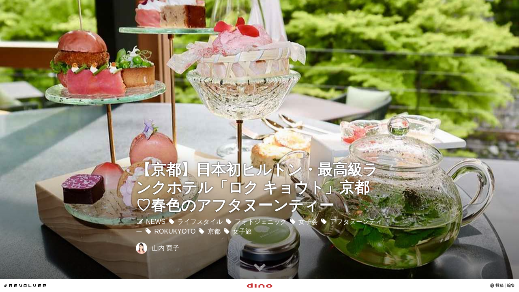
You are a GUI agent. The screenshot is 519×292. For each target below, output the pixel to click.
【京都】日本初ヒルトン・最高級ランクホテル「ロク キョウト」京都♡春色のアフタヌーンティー (257, 187)
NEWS (150, 221)
